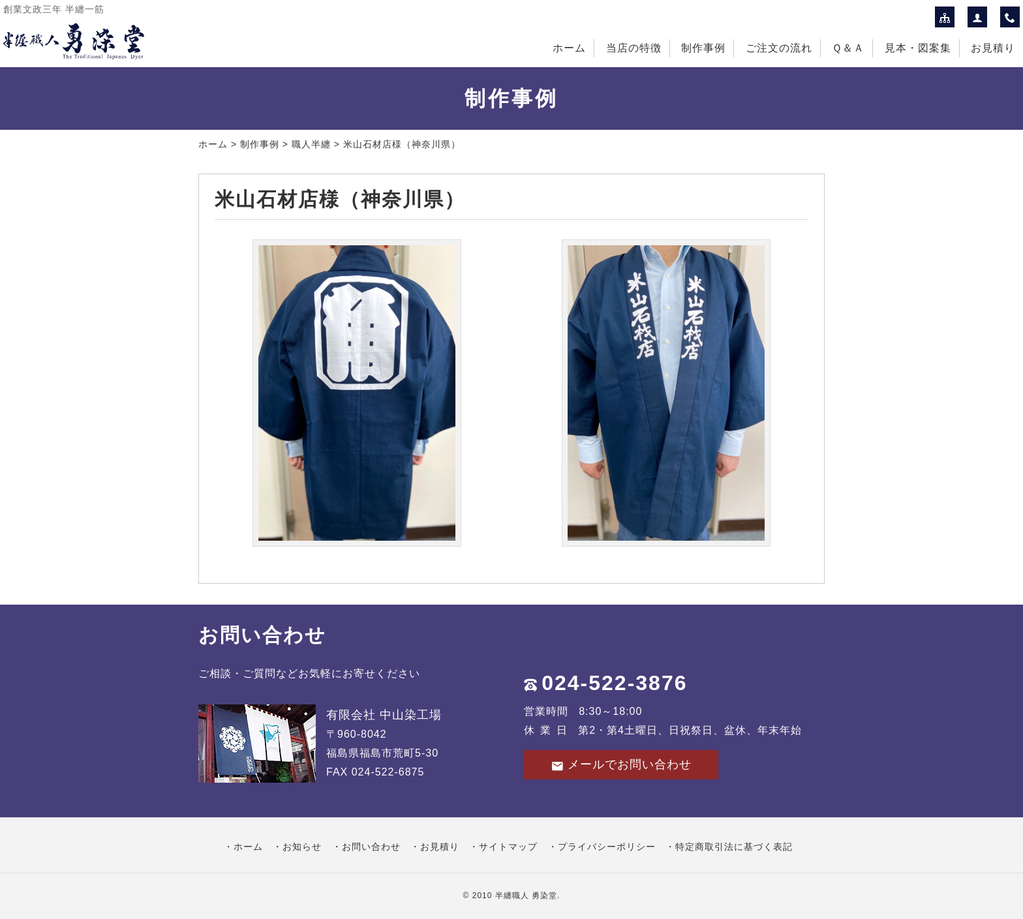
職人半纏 (311, 144)
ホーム (569, 47)
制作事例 (703, 47)
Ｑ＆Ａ (848, 47)
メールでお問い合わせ (621, 765)
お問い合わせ (371, 846)
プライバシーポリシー (607, 846)
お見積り (993, 47)
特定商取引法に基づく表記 (734, 846)
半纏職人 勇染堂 (526, 895)
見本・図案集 (918, 47)
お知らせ (302, 846)
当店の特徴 (634, 47)
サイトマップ (508, 846)
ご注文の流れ (779, 47)
